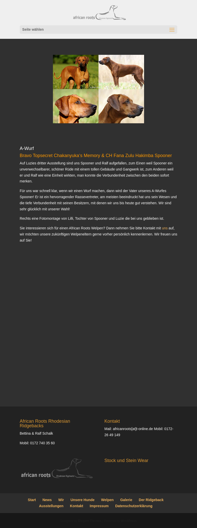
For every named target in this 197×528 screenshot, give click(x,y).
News (47, 500)
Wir (61, 500)
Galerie (126, 500)
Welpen (107, 500)
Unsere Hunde (82, 500)
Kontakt (76, 506)
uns (165, 228)
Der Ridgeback (151, 500)
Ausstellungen (51, 506)
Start (32, 500)
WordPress (129, 521)
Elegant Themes (89, 521)
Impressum (99, 506)
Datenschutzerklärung (133, 506)
